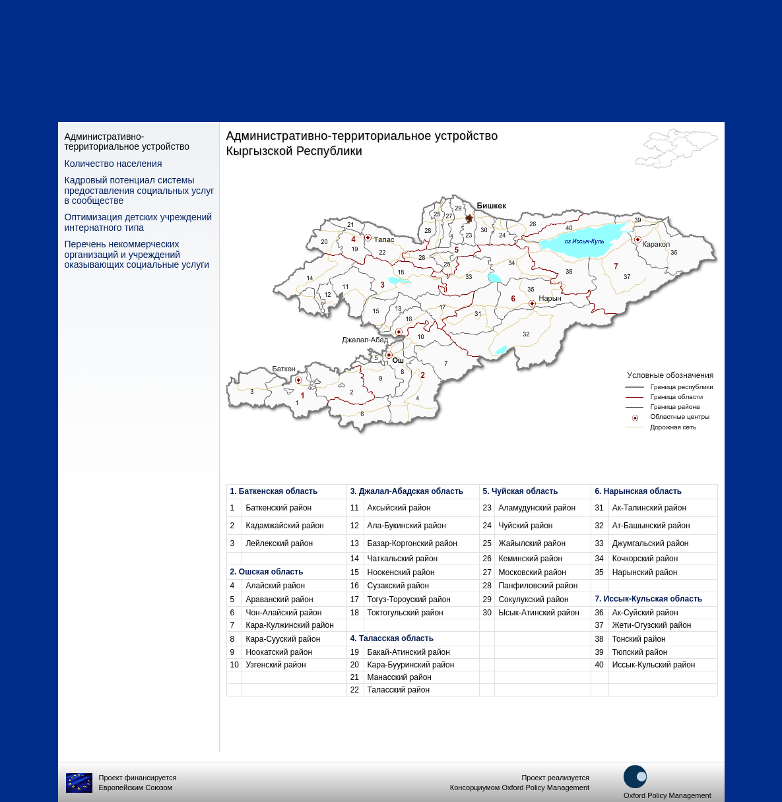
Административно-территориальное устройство (127, 142)
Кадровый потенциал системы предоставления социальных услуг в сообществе (139, 190)
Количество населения (113, 164)
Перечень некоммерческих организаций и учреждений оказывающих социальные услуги (137, 254)
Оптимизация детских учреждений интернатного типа (138, 222)
